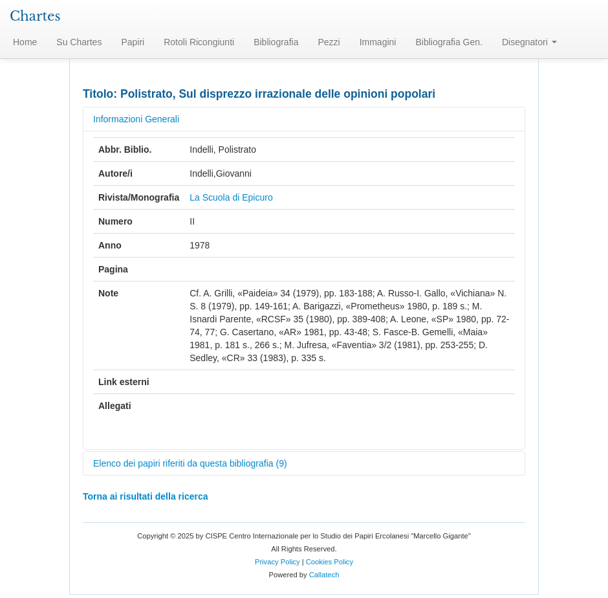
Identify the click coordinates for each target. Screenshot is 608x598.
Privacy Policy (277, 562)
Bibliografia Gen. (449, 42)
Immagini (378, 42)
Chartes (35, 16)
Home (25, 42)
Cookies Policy (329, 562)
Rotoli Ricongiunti (199, 42)
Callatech (324, 575)
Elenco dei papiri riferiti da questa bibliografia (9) (190, 463)
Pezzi (329, 42)
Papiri (132, 42)
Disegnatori (529, 42)
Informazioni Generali (136, 119)
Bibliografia (276, 42)
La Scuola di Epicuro (231, 197)
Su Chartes (79, 42)
